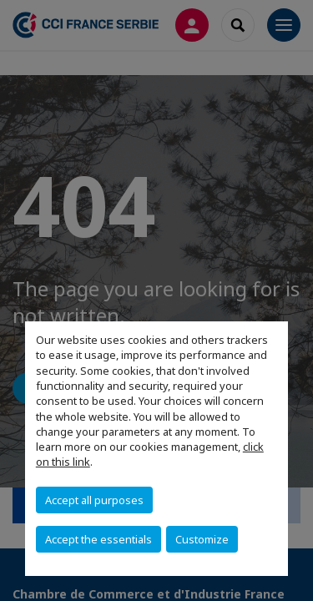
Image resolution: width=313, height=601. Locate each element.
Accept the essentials (98, 539)
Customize (202, 539)
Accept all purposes (94, 500)
